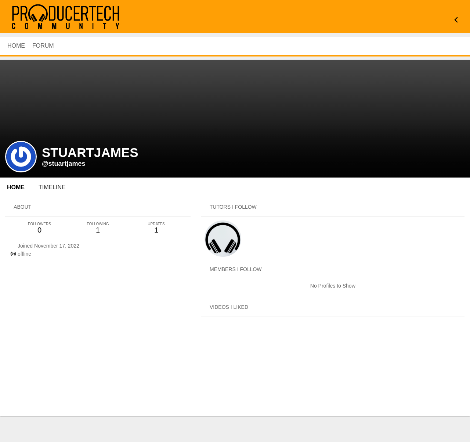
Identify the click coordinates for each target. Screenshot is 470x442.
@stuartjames (64, 163)
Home (16, 187)
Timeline (52, 187)
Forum (43, 46)
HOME (16, 46)
